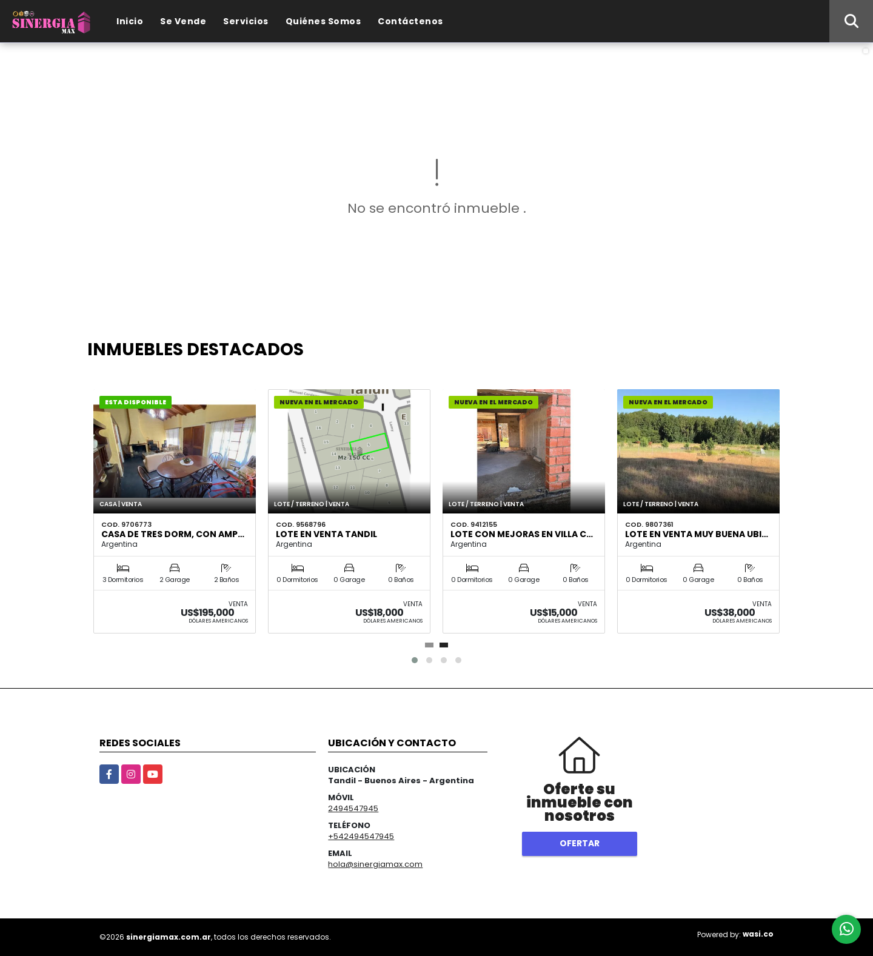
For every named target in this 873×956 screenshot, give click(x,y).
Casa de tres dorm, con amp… (172, 534)
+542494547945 (361, 836)
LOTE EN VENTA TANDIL (326, 534)
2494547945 (353, 808)
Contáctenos (410, 21)
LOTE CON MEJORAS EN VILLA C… (521, 534)
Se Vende (183, 21)
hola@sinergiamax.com (375, 864)
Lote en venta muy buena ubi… (696, 534)
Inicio (129, 21)
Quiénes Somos (323, 21)
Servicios (246, 21)
